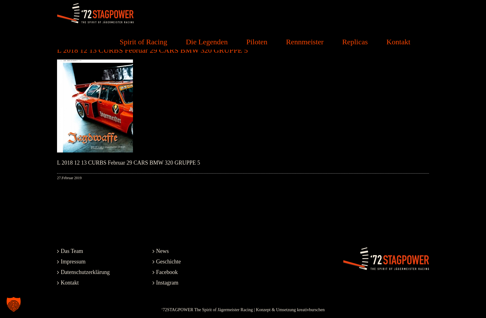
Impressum (73, 261)
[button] (13, 304)
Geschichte (168, 261)
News (162, 251)
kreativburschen (311, 309)
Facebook (167, 272)
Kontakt (70, 283)
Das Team (72, 251)
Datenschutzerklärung (85, 272)
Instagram (167, 283)
